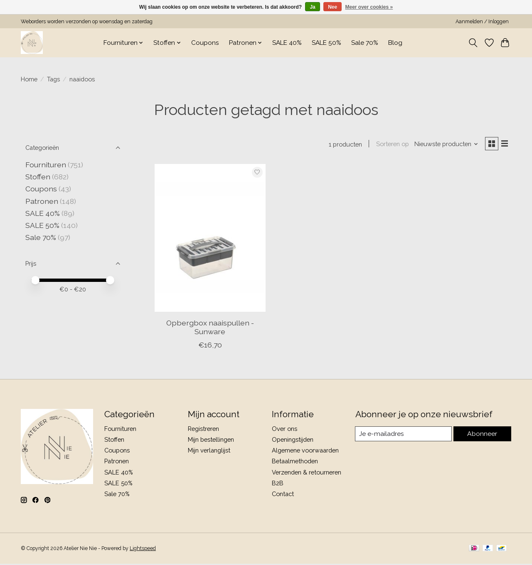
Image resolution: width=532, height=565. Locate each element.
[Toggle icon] (473, 42)
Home (29, 79)
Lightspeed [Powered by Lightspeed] (143, 550)
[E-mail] (403, 435)
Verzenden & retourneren (306, 473)
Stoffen (37, 176)
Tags (53, 79)
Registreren (203, 429)
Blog (395, 42)
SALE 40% (287, 42)
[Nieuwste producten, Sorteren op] (444, 144)
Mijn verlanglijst (209, 451)
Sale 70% (364, 42)
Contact (283, 495)
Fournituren (45, 164)
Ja (312, 7)
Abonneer (482, 435)
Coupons (205, 42)
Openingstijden (292, 440)
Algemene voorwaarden (305, 451)
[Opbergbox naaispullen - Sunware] (210, 239)
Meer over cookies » (369, 7)
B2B (277, 484)
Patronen (41, 201)
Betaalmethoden (295, 462)
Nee (332, 7)
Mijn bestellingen (211, 440)
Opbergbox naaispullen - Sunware (210, 328)
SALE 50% (326, 42)
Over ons (284, 429)
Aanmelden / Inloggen (482, 21)
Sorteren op (389, 144)
